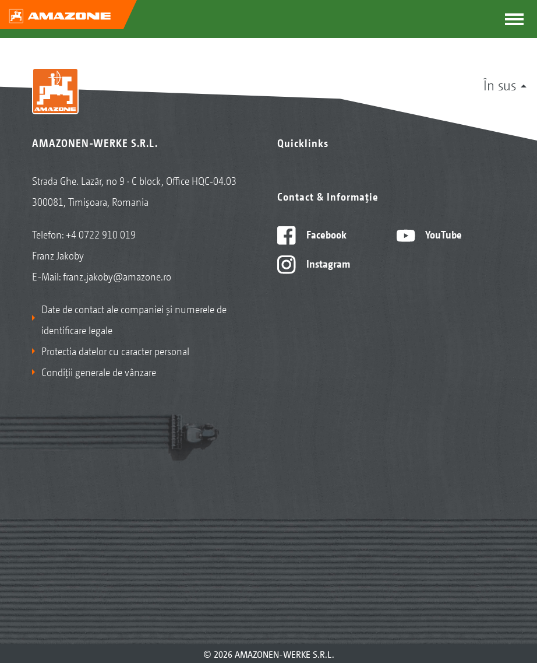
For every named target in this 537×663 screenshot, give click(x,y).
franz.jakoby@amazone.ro (117, 276)
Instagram (313, 263)
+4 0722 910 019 (101, 234)
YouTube (429, 234)
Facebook (312, 234)
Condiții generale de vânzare (98, 371)
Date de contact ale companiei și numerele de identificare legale (134, 319)
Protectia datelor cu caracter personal (115, 350)
